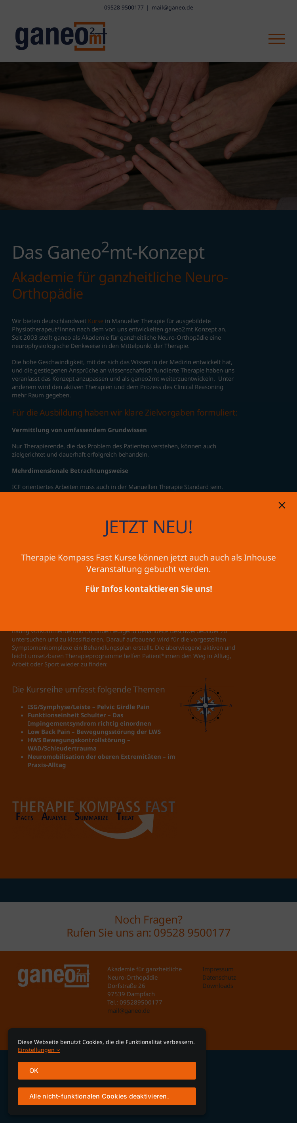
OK (33, 1070)
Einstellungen (39, 1049)
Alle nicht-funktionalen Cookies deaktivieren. (99, 1096)
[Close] (282, 505)
